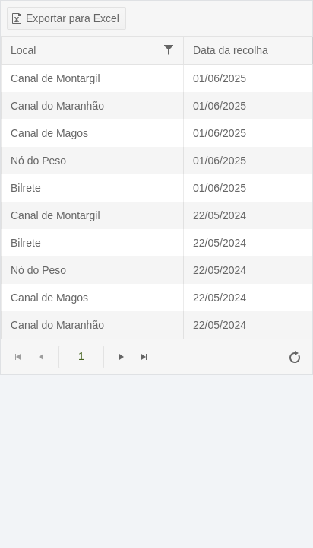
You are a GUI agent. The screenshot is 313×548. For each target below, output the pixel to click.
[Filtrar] (168, 49)
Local (23, 50)
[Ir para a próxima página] (121, 357)
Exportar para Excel (65, 18)
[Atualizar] (294, 357)
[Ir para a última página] (144, 357)
